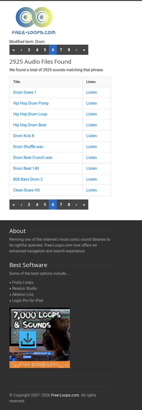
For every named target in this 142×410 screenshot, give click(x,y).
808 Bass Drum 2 (28, 179)
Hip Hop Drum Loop (30, 114)
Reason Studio (24, 288)
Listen (91, 92)
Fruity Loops (23, 282)
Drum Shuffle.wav (28, 146)
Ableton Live (22, 294)
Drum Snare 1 (25, 92)
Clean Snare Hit (26, 190)
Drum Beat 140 (26, 168)
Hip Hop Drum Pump (31, 103)
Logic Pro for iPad (27, 300)
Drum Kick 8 (23, 136)
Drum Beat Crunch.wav (32, 157)
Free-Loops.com (65, 395)
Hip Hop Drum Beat (29, 125)
